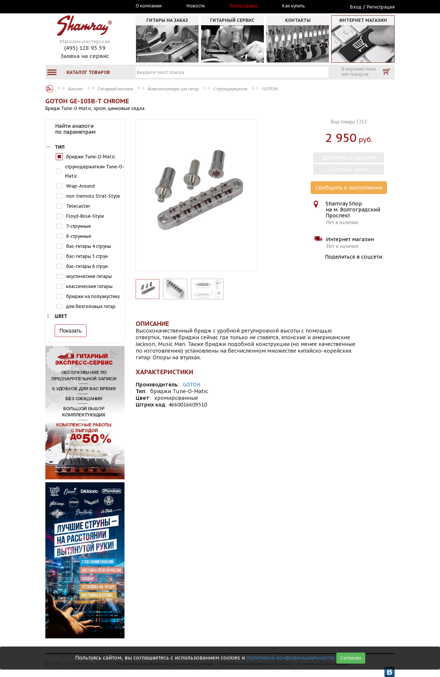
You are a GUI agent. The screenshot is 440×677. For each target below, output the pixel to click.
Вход (356, 7)
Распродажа (243, 6)
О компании (149, 6)
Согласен (350, 658)
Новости (196, 6)
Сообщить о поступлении (349, 187)
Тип (60, 147)
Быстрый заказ (348, 169)
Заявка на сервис (84, 55)
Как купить (293, 6)
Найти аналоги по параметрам (75, 129)
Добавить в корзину (349, 157)
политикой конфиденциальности (290, 657)
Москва (79, 6)
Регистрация (381, 7)
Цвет (61, 316)
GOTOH (191, 384)
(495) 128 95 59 (85, 47)
